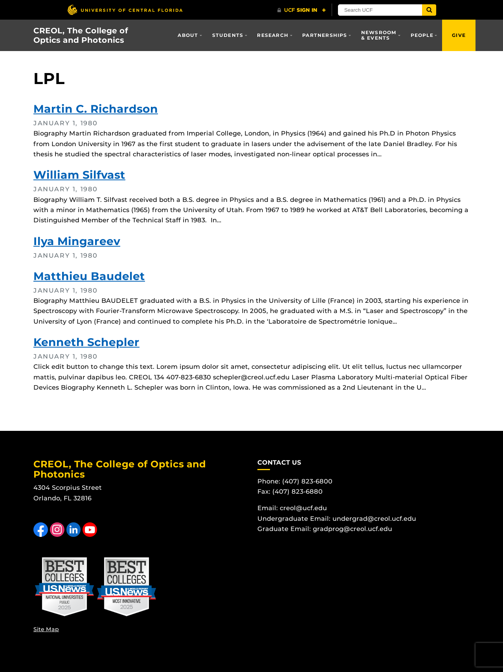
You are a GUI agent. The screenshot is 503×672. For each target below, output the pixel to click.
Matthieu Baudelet (89, 276)
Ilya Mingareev (76, 241)
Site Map (46, 629)
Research (272, 35)
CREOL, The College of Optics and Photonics (80, 35)
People (422, 35)
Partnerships (324, 35)
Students (228, 35)
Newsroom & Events (379, 35)
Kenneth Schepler (86, 342)
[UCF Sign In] (301, 10)
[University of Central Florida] (125, 10)
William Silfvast (79, 174)
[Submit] (429, 10)
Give (459, 35)
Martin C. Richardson (95, 108)
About (188, 35)
